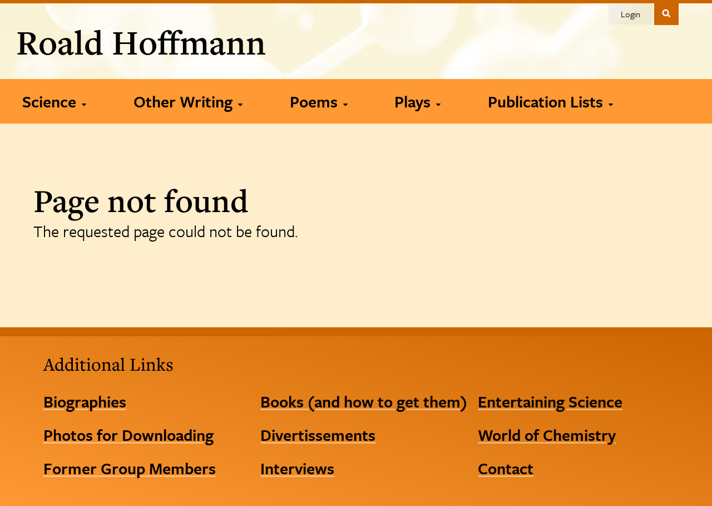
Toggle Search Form (666, 13)
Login (630, 14)
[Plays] (417, 101)
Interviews (297, 468)
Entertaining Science (550, 401)
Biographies (84, 401)
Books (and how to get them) (363, 401)
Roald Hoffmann (141, 42)
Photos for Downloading (128, 435)
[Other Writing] (187, 101)
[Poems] (318, 101)
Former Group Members (129, 468)
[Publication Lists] (550, 101)
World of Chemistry (547, 435)
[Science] (54, 101)
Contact (505, 468)
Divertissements (317, 435)
